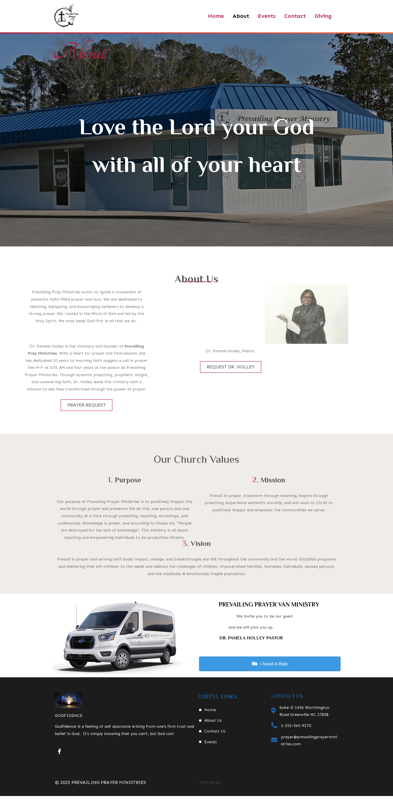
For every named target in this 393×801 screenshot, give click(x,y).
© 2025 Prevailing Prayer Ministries (100, 782)
